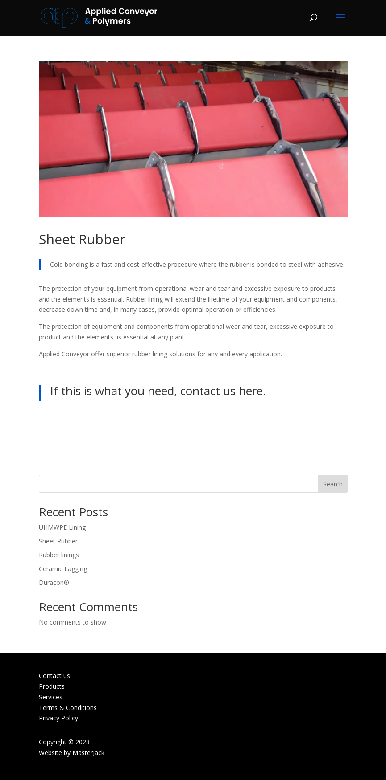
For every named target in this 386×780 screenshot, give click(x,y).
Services (50, 697)
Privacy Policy (58, 718)
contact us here (221, 391)
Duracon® (54, 582)
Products (52, 686)
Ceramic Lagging (63, 568)
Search (333, 484)
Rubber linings (59, 555)
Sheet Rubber (58, 541)
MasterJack (88, 752)
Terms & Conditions (68, 707)
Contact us (54, 675)
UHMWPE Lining (62, 527)
